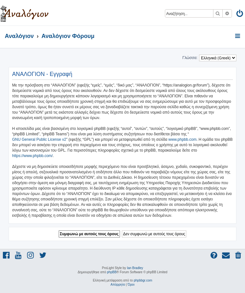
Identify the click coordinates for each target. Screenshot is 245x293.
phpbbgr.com (143, 280)
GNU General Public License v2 (39, 139)
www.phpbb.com (182, 139)
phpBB (111, 272)
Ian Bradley (135, 268)
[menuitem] (240, 14)
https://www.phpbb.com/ (32, 156)
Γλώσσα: (189, 58)
